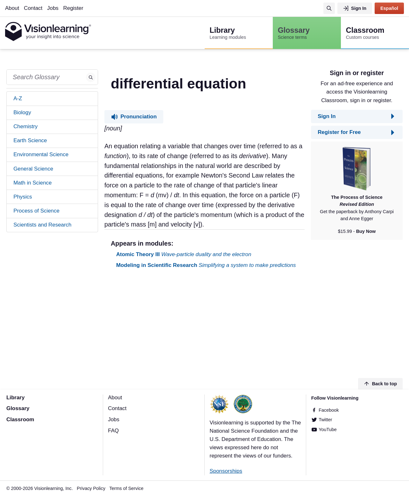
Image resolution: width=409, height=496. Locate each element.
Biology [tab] (22, 112)
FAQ (113, 431)
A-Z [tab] (17, 98)
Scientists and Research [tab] (42, 225)
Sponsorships (226, 471)
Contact (33, 8)
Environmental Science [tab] (40, 154)
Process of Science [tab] (36, 211)
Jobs (53, 8)
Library (15, 398)
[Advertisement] (204, 324)
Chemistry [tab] (25, 126)
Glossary (17, 408)
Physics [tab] (22, 197)
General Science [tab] (33, 169)
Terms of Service (126, 488)
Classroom (20, 419)
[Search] (329, 8)
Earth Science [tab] (30, 140)
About (12, 8)
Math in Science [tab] (32, 183)
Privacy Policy (91, 488)
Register (73, 8)
